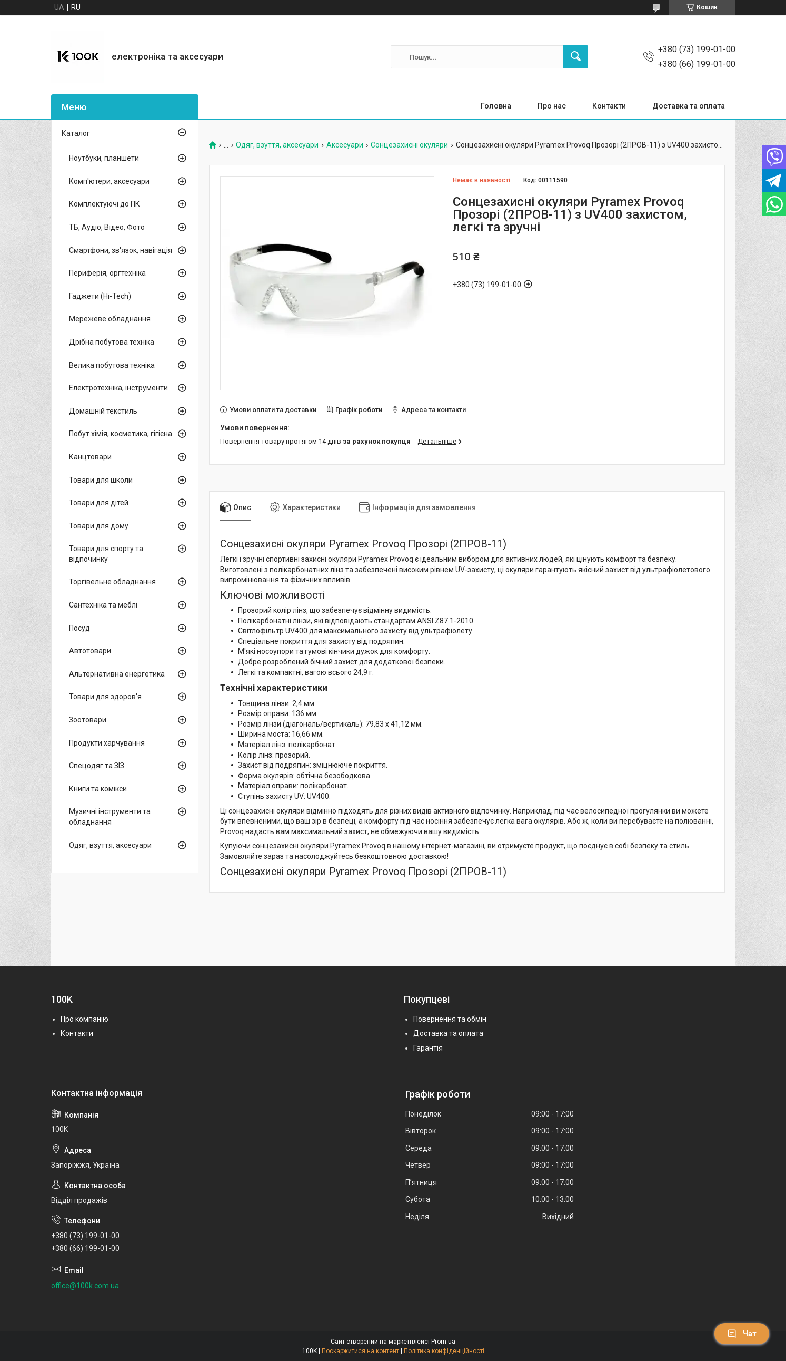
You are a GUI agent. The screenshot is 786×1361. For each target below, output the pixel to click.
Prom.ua (443, 1341)
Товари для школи (101, 480)
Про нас (552, 106)
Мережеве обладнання (110, 319)
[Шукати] (575, 56)
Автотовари (90, 651)
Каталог (76, 133)
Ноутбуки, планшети (104, 158)
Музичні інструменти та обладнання (110, 816)
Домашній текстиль (103, 411)
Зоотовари (87, 720)
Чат (742, 1333)
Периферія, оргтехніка (107, 273)
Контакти (609, 106)
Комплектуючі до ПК (104, 204)
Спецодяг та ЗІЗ (96, 765)
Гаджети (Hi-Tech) (100, 296)
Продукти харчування (107, 743)
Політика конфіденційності (444, 1351)
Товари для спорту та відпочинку (106, 553)
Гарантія (428, 1048)
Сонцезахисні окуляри (409, 145)
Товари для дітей (98, 502)
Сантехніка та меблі (103, 605)
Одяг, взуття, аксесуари (277, 145)
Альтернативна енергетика (117, 674)
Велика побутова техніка (112, 365)
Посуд (79, 628)
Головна (496, 106)
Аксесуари (344, 145)
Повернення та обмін (449, 1019)
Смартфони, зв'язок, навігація (120, 250)
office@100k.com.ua (85, 1285)
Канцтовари (90, 457)
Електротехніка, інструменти (118, 388)
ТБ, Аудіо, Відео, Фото (107, 227)
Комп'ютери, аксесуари (109, 181)
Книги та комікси (98, 789)
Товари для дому (98, 526)
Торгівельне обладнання (112, 581)
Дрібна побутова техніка (111, 342)
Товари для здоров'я (105, 696)
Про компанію (84, 1019)
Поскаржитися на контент (360, 1351)
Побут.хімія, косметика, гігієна (120, 433)
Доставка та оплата (688, 106)
